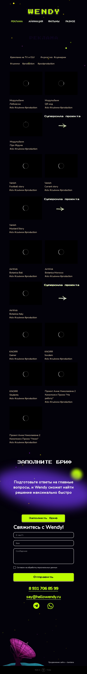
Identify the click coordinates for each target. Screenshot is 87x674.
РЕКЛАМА (17, 21)
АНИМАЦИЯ (36, 21)
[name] (43, 543)
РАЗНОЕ (70, 21)
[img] (43, 12)
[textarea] (43, 556)
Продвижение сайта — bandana (61, 662)
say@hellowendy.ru (43, 597)
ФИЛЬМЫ (53, 21)
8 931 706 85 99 (43, 588)
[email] (43, 535)
